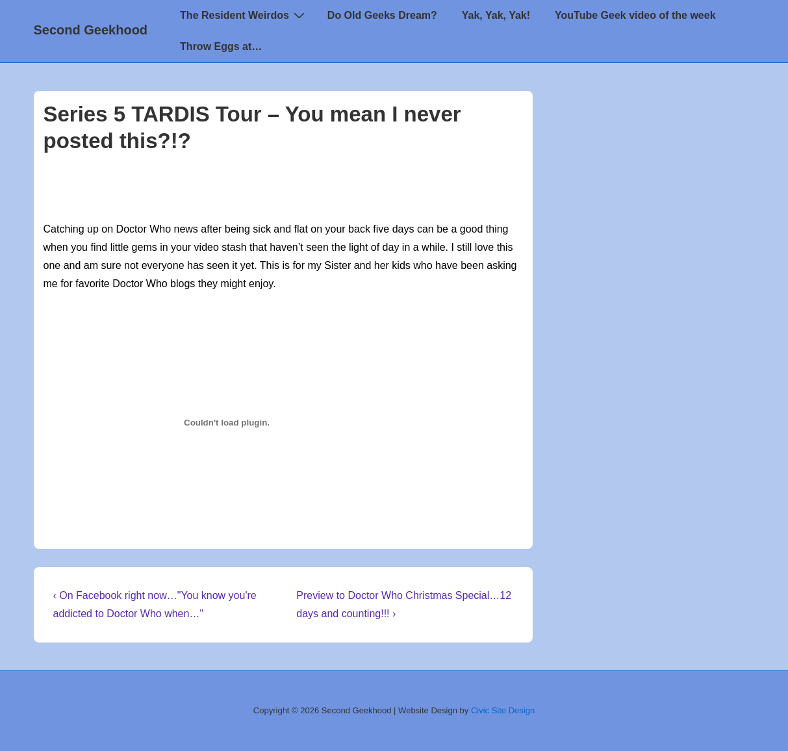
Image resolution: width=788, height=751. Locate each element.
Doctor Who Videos (422, 170)
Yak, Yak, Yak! (496, 15)
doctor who (306, 185)
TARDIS (483, 185)
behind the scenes (234, 185)
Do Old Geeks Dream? (382, 15)
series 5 (446, 185)
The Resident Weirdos (244, 15)
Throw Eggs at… (221, 46)
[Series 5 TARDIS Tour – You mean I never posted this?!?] (208, 170)
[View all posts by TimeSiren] (71, 170)
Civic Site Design (503, 710)
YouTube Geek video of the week (635, 15)
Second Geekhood (91, 30)
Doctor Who (347, 170)
